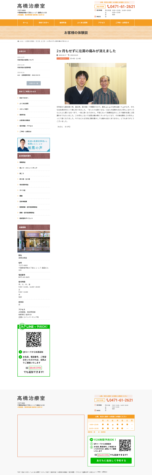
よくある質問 (24, 103)
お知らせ (92, 472)
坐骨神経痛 (23, 201)
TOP (18, 472)
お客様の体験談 (25, 120)
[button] (34, 83)
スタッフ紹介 (24, 109)
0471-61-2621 (24, 277)
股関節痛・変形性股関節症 (28, 207)
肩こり (22, 173)
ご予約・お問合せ (25, 131)
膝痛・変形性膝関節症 (27, 213)
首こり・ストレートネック (28, 168)
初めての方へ (24, 98)
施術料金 (22, 115)
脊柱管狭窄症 (24, 185)
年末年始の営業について (25, 60)
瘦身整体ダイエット (26, 218)
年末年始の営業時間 (24, 67)
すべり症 (22, 190)
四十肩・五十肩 (75, 58)
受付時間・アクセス (26, 126)
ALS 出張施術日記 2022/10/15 (28, 75)
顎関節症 (22, 162)
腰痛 (21, 196)
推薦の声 (85, 472)
